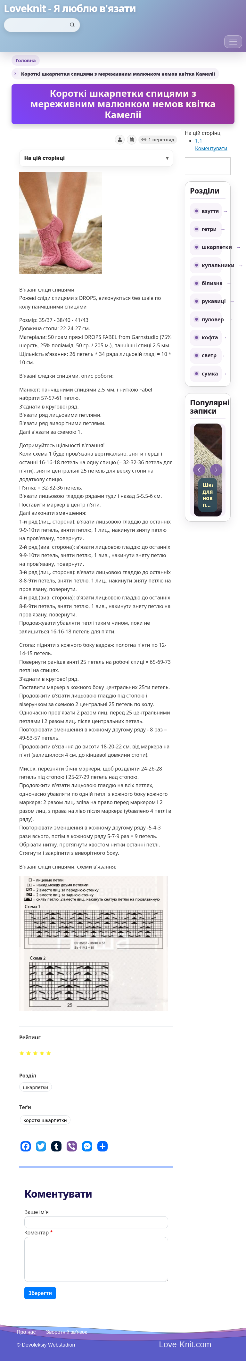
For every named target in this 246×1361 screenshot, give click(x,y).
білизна (212, 283)
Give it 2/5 (28, 1053)
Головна (26, 60)
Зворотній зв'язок (66, 1332)
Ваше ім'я (36, 1212)
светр (209, 355)
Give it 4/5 (42, 1053)
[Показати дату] (131, 139)
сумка (210, 373)
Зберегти (40, 1293)
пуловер (212, 319)
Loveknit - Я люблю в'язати (70, 8)
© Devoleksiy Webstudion (46, 1345)
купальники (212, 265)
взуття (210, 211)
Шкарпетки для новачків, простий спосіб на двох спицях (207, 495)
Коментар (36, 1232)
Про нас (26, 1332)
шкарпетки (212, 247)
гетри (209, 229)
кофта (210, 337)
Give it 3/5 (35, 1053)
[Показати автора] (120, 139)
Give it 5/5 (49, 1053)
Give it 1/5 (22, 1053)
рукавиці (212, 301)
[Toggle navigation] (233, 41)
